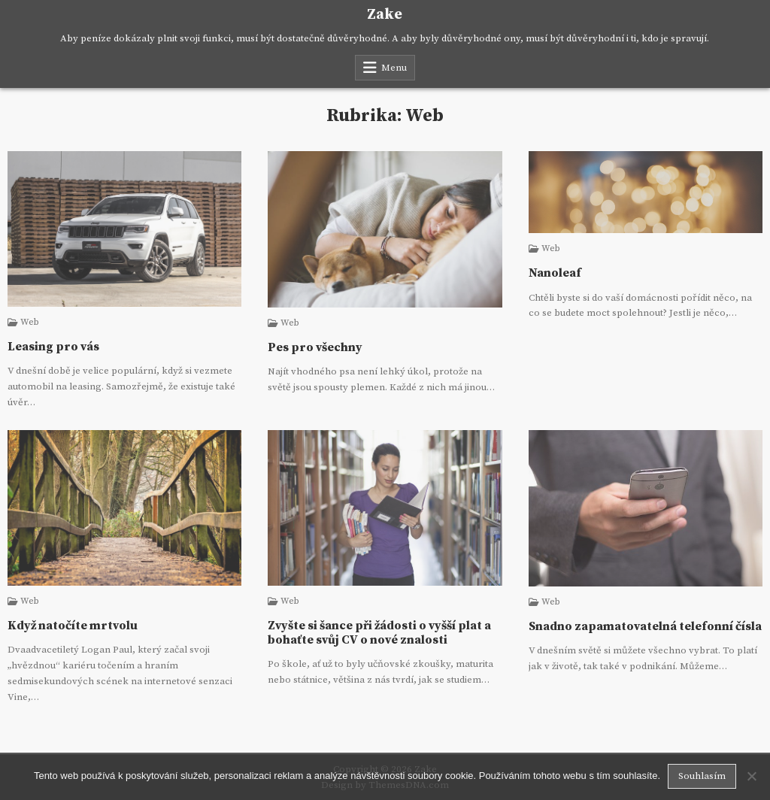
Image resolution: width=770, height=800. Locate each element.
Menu (394, 68)
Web (29, 322)
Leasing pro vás (53, 346)
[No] (751, 775)
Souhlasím (702, 776)
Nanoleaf (555, 272)
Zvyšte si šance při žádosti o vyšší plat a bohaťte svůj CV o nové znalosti (379, 632)
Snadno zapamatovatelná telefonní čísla (645, 626)
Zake (384, 14)
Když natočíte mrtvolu (73, 625)
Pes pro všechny (315, 347)
